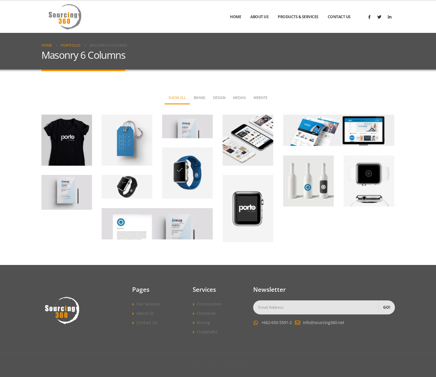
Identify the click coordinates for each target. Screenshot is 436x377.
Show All (177, 97)
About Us (259, 16)
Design (219, 97)
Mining (203, 322)
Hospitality (207, 332)
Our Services (148, 304)
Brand (199, 97)
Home (235, 16)
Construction (209, 304)
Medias (239, 97)
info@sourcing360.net (323, 322)
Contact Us (339, 16)
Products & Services (298, 16)
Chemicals (206, 313)
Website (261, 97)
